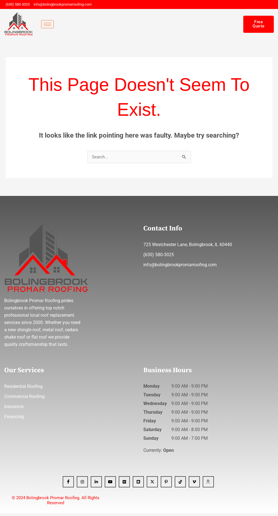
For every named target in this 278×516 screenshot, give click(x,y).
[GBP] (208, 484)
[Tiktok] (180, 484)
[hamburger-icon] (47, 24)
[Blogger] (138, 484)
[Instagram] (82, 484)
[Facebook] (68, 484)
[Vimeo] (194, 484)
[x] (152, 484)
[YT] (110, 484)
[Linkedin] (96, 484)
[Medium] (124, 484)
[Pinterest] (166, 484)
